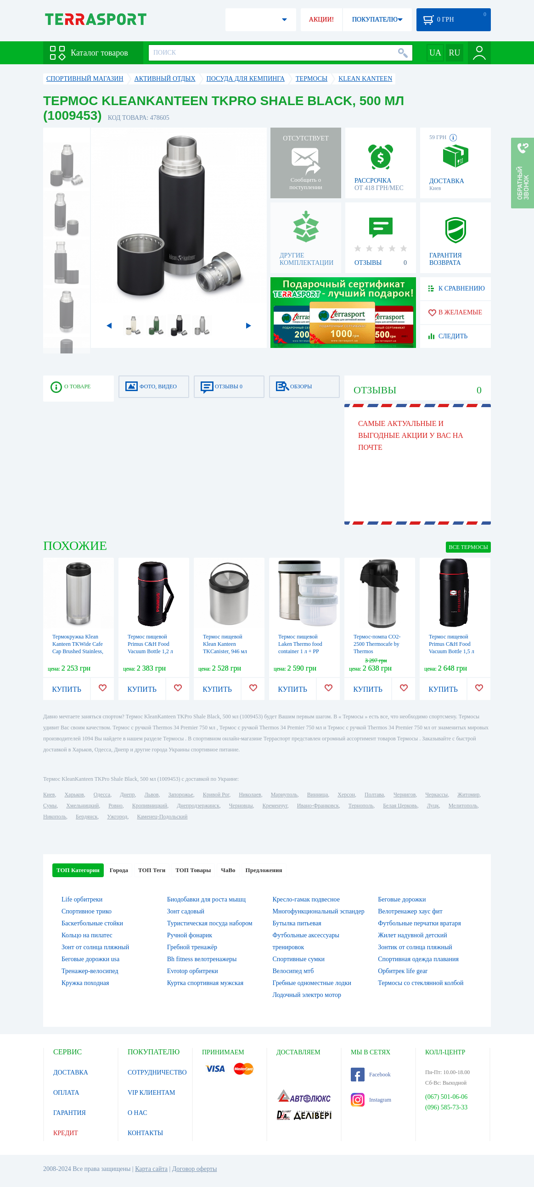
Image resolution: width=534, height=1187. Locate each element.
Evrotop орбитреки (192, 971)
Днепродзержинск (198, 805)
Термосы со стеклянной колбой (420, 983)
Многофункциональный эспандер (319, 911)
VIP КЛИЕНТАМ (151, 1092)
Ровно (115, 805)
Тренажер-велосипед (90, 971)
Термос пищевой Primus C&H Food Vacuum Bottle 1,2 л (150, 644)
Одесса (102, 794)
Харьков (74, 794)
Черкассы (436, 794)
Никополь (54, 816)
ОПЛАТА (66, 1092)
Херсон (346, 794)
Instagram (371, 1100)
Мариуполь (284, 794)
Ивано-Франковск (318, 805)
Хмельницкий (82, 805)
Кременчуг (274, 805)
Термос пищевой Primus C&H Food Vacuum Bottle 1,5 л (451, 644)
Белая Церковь (400, 805)
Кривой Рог (216, 794)
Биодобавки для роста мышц (206, 899)
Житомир (468, 794)
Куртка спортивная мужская (205, 983)
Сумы (49, 805)
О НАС (137, 1112)
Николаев (250, 794)
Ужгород (117, 816)
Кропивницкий (149, 805)
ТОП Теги (151, 870)
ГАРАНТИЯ (69, 1112)
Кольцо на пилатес (87, 935)
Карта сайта (151, 1168)
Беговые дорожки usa (90, 959)
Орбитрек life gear (402, 971)
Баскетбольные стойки (92, 923)
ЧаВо (228, 870)
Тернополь (361, 805)
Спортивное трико (87, 911)
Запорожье (180, 794)
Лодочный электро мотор (307, 994)
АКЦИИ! (321, 19)
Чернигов (404, 794)
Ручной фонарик (189, 935)
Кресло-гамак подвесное (306, 899)
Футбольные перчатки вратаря (419, 923)
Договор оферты (194, 1168)
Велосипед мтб (293, 971)
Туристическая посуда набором (210, 923)
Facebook (371, 1074)
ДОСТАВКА (70, 1072)
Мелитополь (463, 805)
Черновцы (241, 805)
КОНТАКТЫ (145, 1133)
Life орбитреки (82, 899)
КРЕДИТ (65, 1133)
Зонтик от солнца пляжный (415, 947)
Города (119, 870)
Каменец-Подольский (162, 816)
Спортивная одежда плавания (418, 959)
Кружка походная (85, 983)
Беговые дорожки (402, 899)
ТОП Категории (78, 870)
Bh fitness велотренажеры (202, 959)
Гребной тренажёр (192, 947)
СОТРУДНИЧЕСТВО (157, 1072)
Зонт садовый (185, 911)
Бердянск (86, 816)
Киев (49, 794)
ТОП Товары (193, 870)
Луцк (433, 805)
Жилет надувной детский (412, 935)
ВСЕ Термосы (468, 547)
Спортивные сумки (299, 959)
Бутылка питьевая (297, 923)
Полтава (374, 794)
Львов (152, 794)
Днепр (127, 794)
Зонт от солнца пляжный (95, 947)
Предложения (264, 870)
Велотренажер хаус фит (410, 911)
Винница (317, 794)
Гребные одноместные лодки (312, 983)
